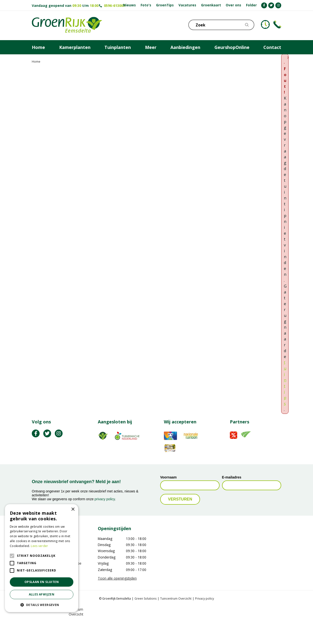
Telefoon (277, 24)
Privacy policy (204, 598)
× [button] (73, 509)
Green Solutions (145, 598)
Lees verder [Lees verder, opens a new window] (39, 546)
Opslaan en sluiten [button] (41, 582)
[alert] (41, 558)
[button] (41, 604)
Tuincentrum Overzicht (175, 598)
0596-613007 (114, 5)
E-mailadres (231, 477)
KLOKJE (265, 24)
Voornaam (168, 477)
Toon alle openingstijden (117, 578)
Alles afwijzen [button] (42, 594)
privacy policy (105, 499)
